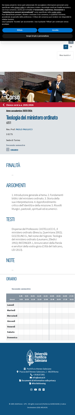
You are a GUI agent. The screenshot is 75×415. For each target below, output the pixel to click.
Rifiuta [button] (19, 30)
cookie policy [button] (56, 12)
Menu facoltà (64, 55)
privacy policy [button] (20, 7)
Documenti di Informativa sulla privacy (39, 380)
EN (71, 46)
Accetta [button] (55, 30)
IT (66, 46)
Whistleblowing (39, 383)
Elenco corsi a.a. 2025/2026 (18, 105)
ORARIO (14, 150)
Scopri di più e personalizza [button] (37, 36)
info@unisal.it (39, 377)
